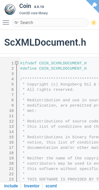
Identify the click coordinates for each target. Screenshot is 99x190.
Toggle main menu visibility (7, 20)
